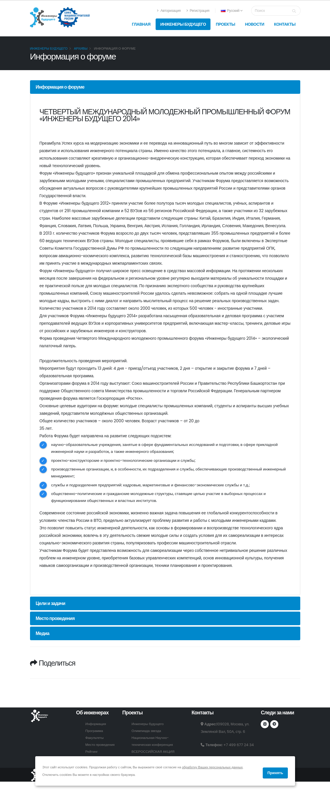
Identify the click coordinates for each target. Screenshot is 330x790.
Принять (275, 772)
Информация (96, 726)
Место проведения (55, 620)
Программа (94, 733)
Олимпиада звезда (147, 733)
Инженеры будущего (183, 24)
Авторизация (168, 10)
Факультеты (95, 739)
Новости (254, 24)
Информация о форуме (60, 87)
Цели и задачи (50, 605)
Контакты (284, 24)
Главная (141, 24)
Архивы (80, 48)
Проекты (225, 24)
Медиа (42, 635)
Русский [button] (232, 10)
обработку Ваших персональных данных (212, 767)
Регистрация (197, 10)
